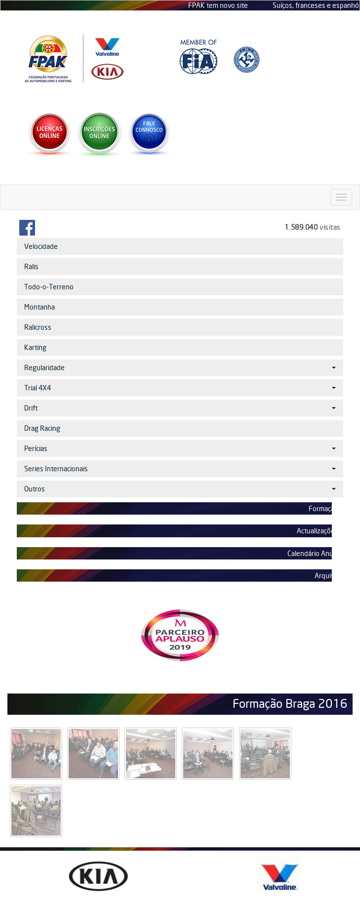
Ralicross (37, 327)
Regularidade (180, 367)
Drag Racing (42, 428)
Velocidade (41, 246)
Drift (180, 408)
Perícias (180, 448)
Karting (35, 347)
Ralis (31, 266)
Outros (180, 489)
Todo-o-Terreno (49, 286)
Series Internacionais (180, 468)
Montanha (39, 307)
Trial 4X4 (180, 387)
